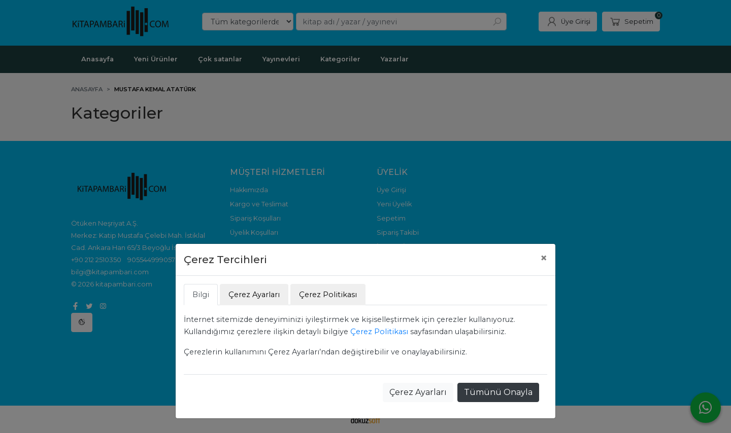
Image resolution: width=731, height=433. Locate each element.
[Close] (543, 258)
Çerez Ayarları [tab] (254, 294)
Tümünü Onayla (498, 392)
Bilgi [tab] (200, 294)
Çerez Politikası (379, 331)
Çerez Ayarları (418, 392)
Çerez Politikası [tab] (328, 294)
